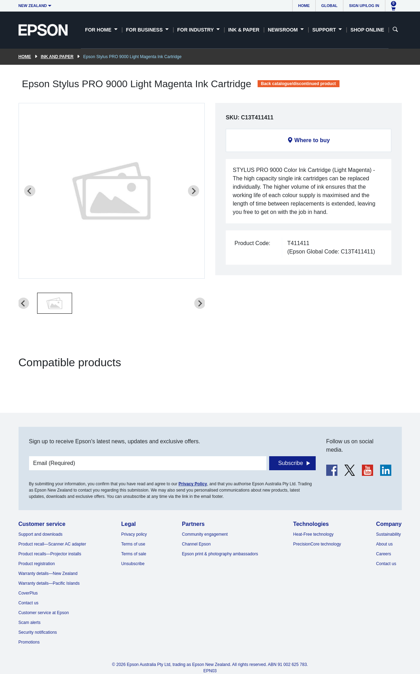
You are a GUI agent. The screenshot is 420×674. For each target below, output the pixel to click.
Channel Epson (196, 544)
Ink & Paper (243, 30)
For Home (99, 30)
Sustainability (388, 534)
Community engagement (205, 534)
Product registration (37, 563)
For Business (145, 30)
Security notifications (38, 632)
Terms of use (133, 544)
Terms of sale (133, 553)
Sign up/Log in (364, 6)
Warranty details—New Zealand (48, 573)
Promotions (29, 642)
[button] (54, 303)
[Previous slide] (29, 190)
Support (324, 30)
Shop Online (367, 30)
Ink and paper (57, 56)
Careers (383, 553)
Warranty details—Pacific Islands (49, 583)
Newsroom (283, 30)
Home (304, 6)
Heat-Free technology (313, 534)
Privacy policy (134, 534)
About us (384, 544)
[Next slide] (193, 190)
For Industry (196, 30)
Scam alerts (30, 622)
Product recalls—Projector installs (50, 553)
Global (329, 6)
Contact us (28, 602)
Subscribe (290, 463)
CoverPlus (28, 593)
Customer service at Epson (44, 612)
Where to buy (312, 140)
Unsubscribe (133, 563)
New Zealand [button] (33, 6)
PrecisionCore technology (317, 544)
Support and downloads (41, 534)
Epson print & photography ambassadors (220, 553)
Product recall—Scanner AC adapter (52, 544)
